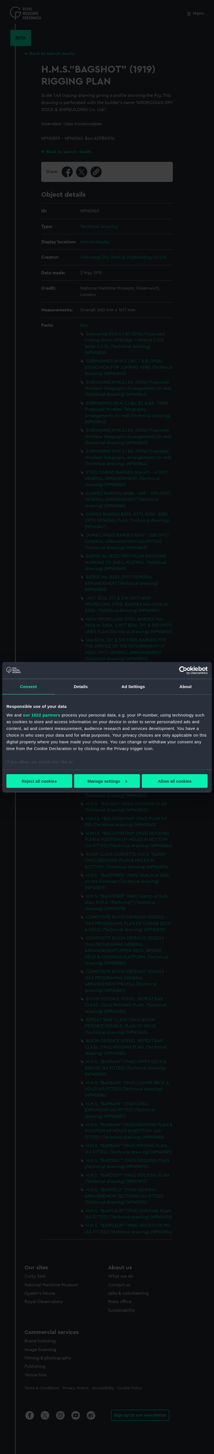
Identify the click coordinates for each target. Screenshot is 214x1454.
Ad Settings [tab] (133, 686)
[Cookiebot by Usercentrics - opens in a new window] (183, 670)
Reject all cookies (39, 780)
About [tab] (185, 686)
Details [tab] (81, 686)
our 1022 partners (41, 715)
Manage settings (107, 780)
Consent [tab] (28, 686)
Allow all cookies (175, 780)
